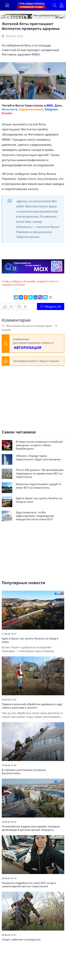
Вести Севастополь (29, 105)
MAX (49, 105)
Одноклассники (31, 109)
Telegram (51, 109)
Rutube (7, 113)
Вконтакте (9, 109)
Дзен (58, 105)
